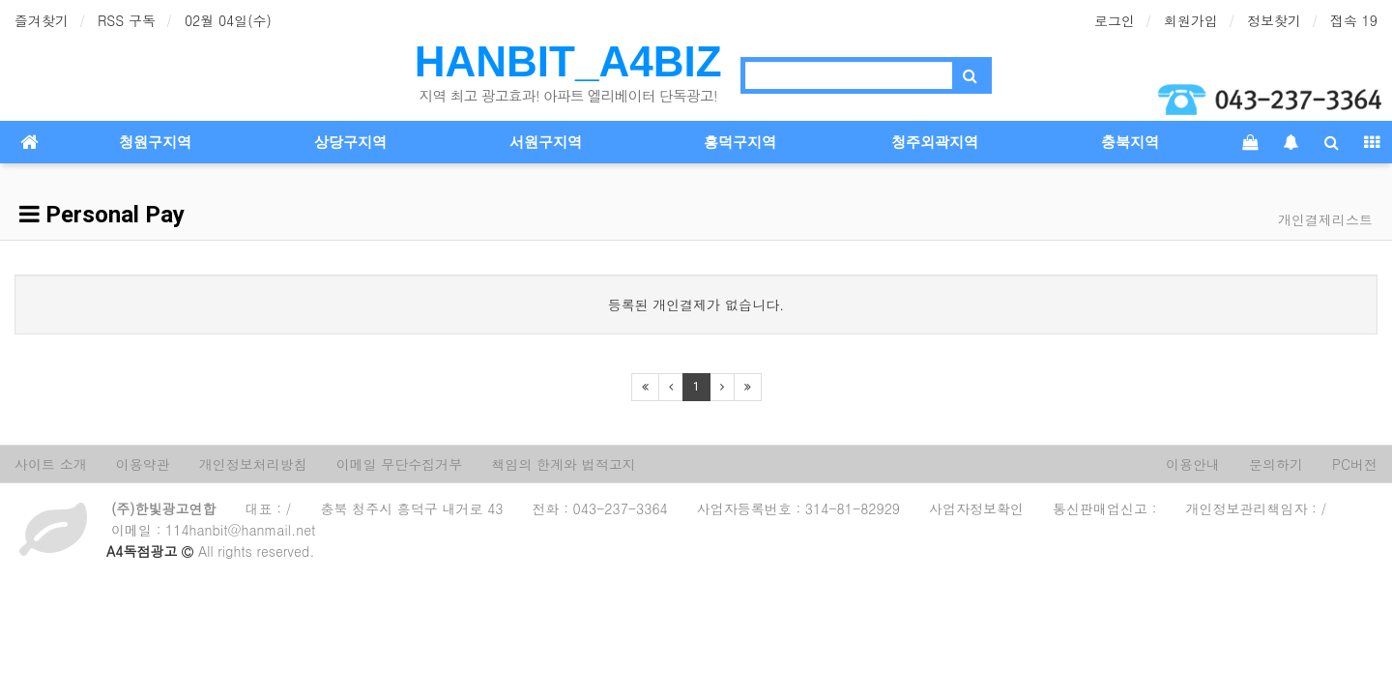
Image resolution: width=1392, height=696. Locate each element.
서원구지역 (545, 142)
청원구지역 (155, 142)
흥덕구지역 (740, 142)
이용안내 (1193, 464)
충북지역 (1130, 142)
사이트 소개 (50, 464)
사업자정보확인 (976, 508)
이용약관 (143, 464)
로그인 (1114, 20)
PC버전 (1355, 464)
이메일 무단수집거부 (399, 464)
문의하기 (1276, 464)
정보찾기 (1274, 20)
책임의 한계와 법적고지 (563, 464)
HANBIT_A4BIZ (568, 61)
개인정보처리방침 (253, 464)
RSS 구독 (127, 20)
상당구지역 (350, 142)
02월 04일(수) (228, 20)
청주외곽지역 (934, 142)
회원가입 (1191, 20)
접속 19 (1354, 20)
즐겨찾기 (41, 20)
